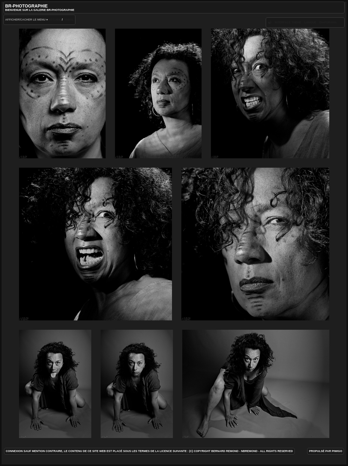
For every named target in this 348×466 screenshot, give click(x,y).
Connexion (14, 451)
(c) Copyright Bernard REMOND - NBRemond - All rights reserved (241, 451)
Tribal (68, 19)
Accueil (55, 19)
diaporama (328, 22)
